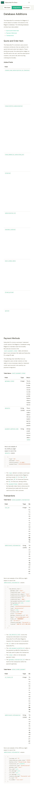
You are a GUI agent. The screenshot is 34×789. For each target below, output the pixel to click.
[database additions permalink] (3, 14)
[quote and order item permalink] (3, 41)
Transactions (10, 35)
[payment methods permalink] (3, 338)
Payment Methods (11, 33)
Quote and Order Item (12, 30)
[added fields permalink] (3, 62)
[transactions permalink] (3, 496)
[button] (29, 2)
